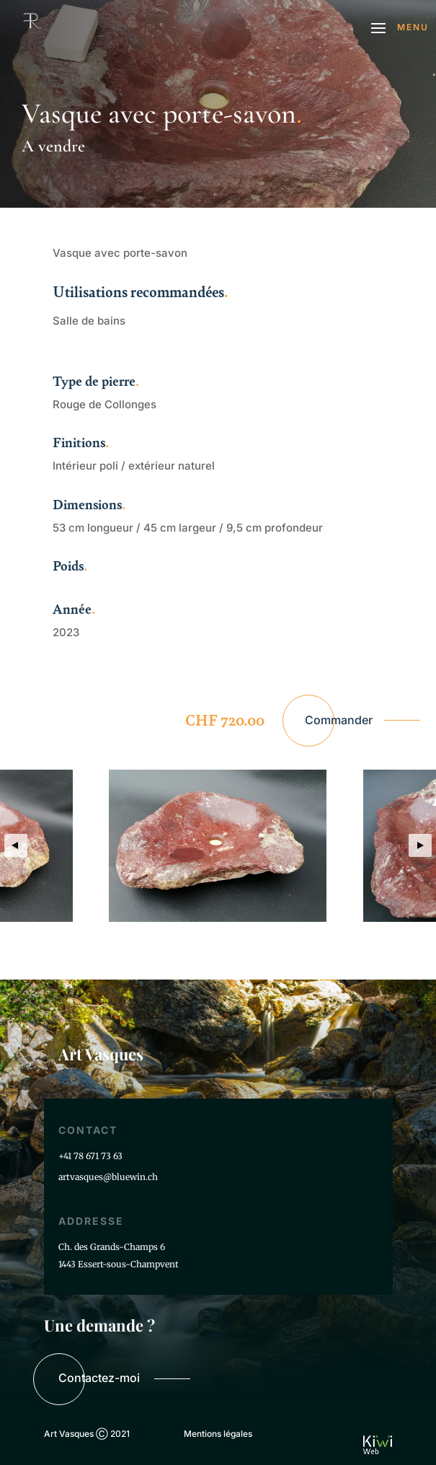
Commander (339, 720)
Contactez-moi (99, 1378)
